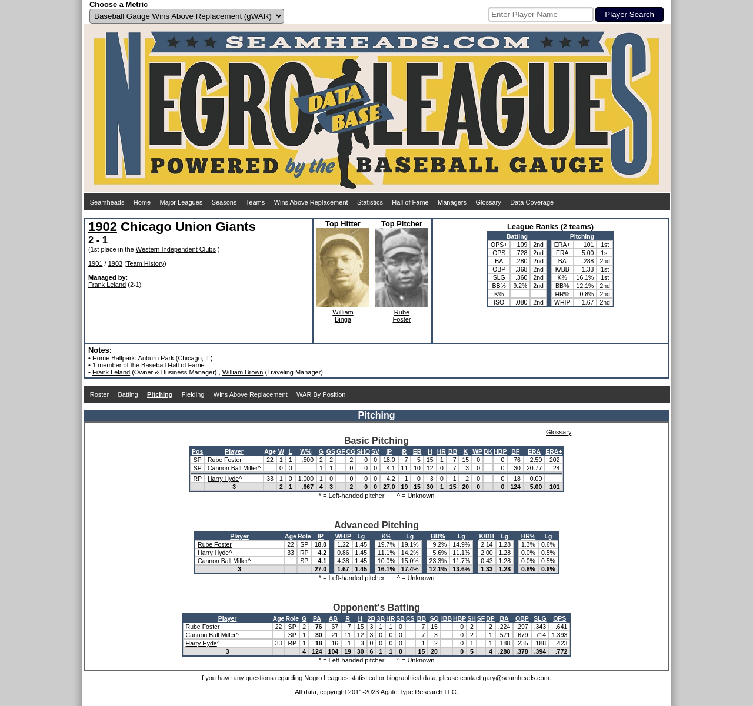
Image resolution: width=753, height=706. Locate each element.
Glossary (488, 202)
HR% (528, 536)
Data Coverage (532, 202)
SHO (363, 451)
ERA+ (553, 451)
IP (389, 451)
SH (471, 618)
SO (433, 618)
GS (330, 451)
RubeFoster (401, 316)
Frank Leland (107, 284)
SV (375, 451)
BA (503, 618)
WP (477, 451)
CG (351, 451)
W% (305, 451)
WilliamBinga (342, 316)
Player (234, 451)
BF (515, 451)
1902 (102, 226)
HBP (500, 451)
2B (371, 618)
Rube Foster (225, 459)
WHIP (343, 536)
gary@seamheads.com (516, 677)
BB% (438, 536)
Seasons (224, 202)
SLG (540, 618)
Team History (145, 263)
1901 (95, 263)
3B (381, 618)
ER (417, 451)
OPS (559, 618)
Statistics (370, 202)
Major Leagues (181, 202)
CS (410, 618)
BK (488, 451)
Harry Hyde (223, 478)
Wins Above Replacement (311, 202)
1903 (115, 263)
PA (317, 618)
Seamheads (107, 202)
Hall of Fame (410, 202)
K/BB (487, 536)
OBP (522, 618)
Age (270, 451)
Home (142, 202)
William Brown (243, 372)
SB (400, 618)
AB (333, 618)
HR (441, 451)
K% (386, 536)
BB (452, 451)
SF (481, 618)
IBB (446, 618)
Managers (452, 202)
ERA (534, 451)
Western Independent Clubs (176, 249)
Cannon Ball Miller (233, 467)
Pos (197, 451)
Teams (255, 202)
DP (490, 618)
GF (340, 451)
